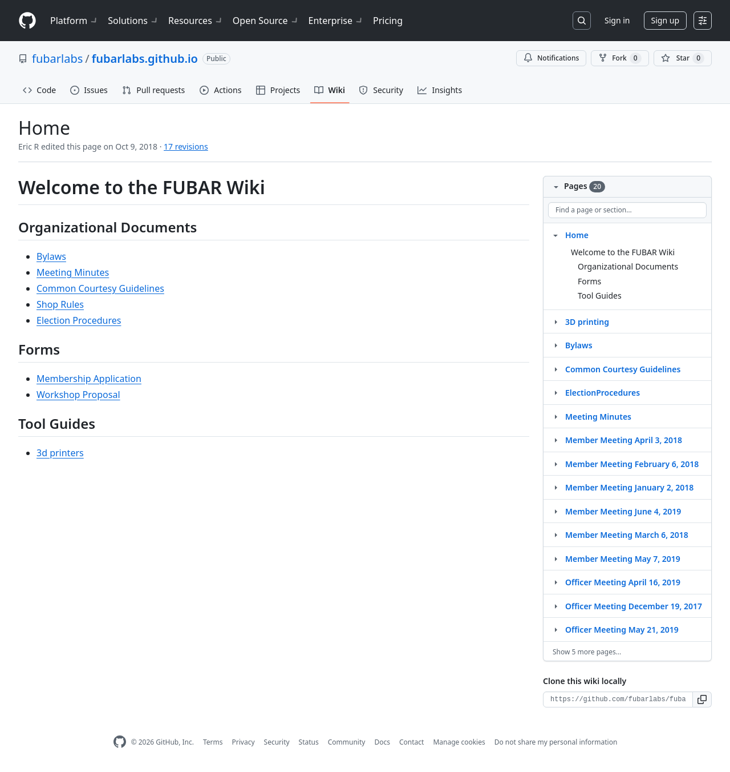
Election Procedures (78, 320)
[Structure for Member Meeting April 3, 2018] (555, 440)
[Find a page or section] (627, 210)
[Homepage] (27, 20)
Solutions (133, 20)
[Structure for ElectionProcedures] (555, 392)
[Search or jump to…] (581, 20)
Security (277, 742)
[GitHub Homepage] (120, 742)
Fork (619, 58)
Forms (589, 281)
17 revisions (186, 146)
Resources (196, 20)
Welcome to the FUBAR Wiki (623, 252)
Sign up (665, 20)
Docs (382, 742)
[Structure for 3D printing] (555, 321)
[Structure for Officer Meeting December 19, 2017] (555, 606)
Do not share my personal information (556, 742)
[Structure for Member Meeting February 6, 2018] (555, 464)
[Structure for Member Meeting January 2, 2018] (555, 487)
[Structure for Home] (555, 235)
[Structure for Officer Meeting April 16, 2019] (555, 582)
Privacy (243, 742)
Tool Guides (600, 295)
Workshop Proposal (78, 394)
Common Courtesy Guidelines (100, 288)
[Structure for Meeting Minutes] (555, 416)
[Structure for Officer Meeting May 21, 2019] (555, 629)
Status (309, 742)
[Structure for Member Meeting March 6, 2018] (555, 534)
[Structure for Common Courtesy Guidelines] (555, 369)
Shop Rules (60, 304)
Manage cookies (459, 742)
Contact (411, 742)
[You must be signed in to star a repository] (683, 58)
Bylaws (51, 256)
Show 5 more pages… (587, 652)
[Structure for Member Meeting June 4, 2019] (555, 511)
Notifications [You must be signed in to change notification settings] (551, 58)
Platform (74, 20)
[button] (702, 699)
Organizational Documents (628, 266)
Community (347, 742)
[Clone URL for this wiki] (618, 699)
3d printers (60, 453)
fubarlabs (57, 58)
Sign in (617, 20)
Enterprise (336, 20)
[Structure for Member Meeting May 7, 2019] (555, 558)
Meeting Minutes (72, 272)
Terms (213, 742)
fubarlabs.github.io (145, 58)
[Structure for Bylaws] (555, 345)
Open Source (266, 20)
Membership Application (88, 378)
